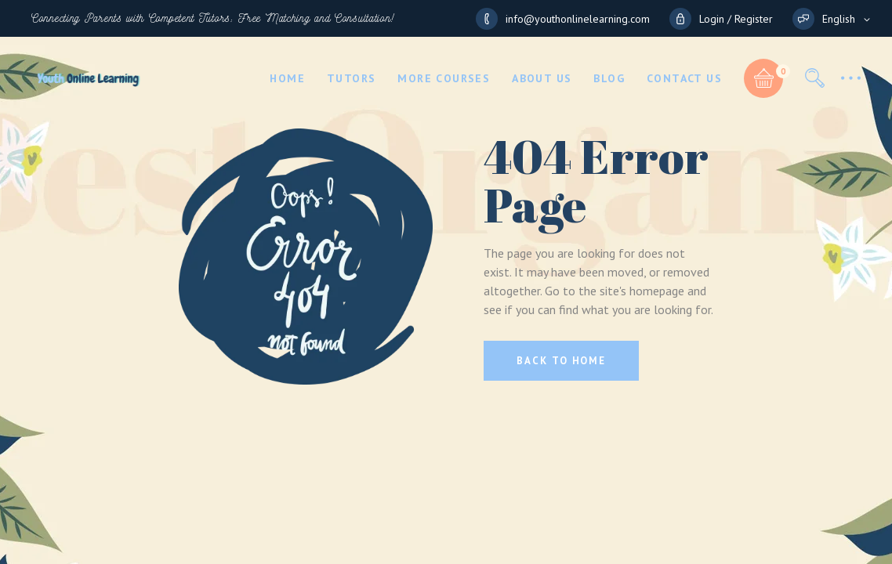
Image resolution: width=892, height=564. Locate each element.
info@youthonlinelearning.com (578, 19)
